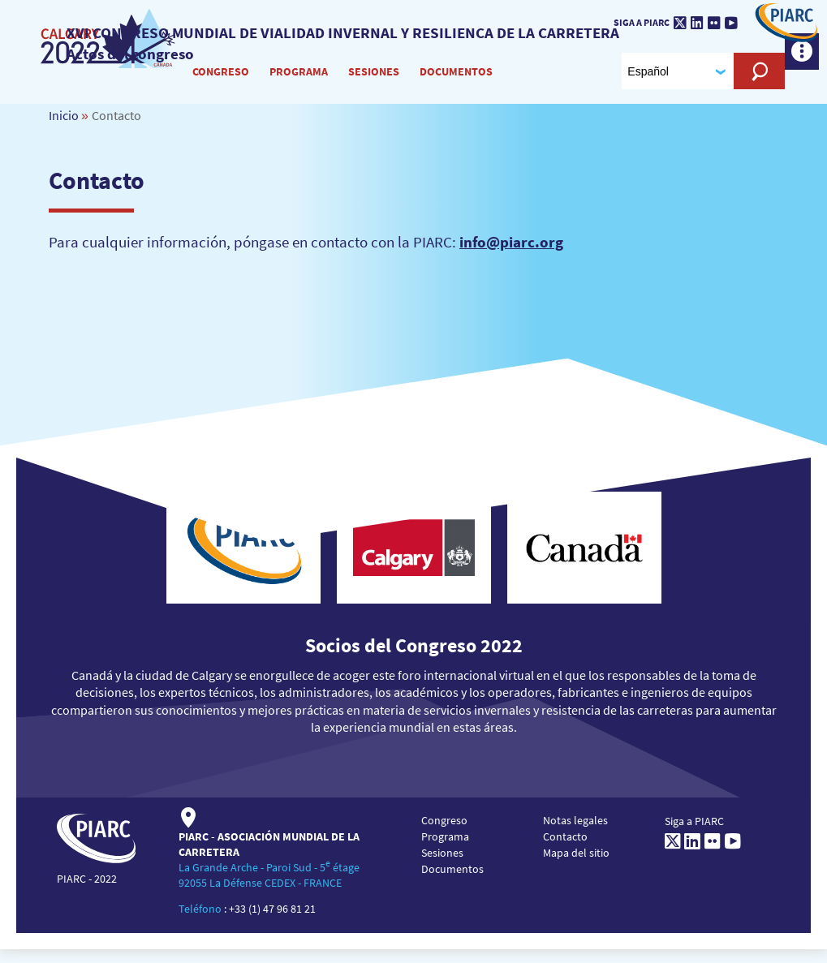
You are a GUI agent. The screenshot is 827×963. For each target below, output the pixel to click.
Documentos (457, 80)
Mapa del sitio (576, 865)
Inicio (64, 128)
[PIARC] (112, 47)
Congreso (222, 80)
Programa (300, 80)
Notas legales (575, 833)
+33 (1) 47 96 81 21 (272, 922)
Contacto (565, 849)
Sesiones (375, 80)
